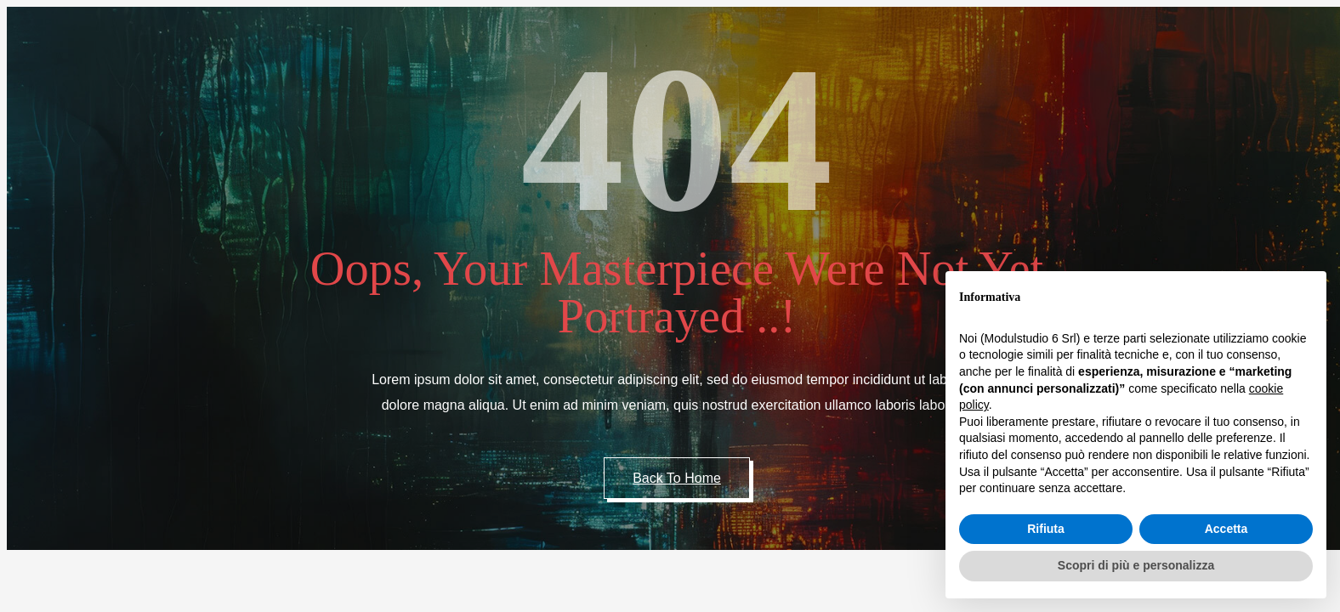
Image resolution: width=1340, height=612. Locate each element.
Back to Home (677, 478)
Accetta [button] (1226, 529)
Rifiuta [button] (1046, 529)
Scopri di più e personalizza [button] (1136, 565)
